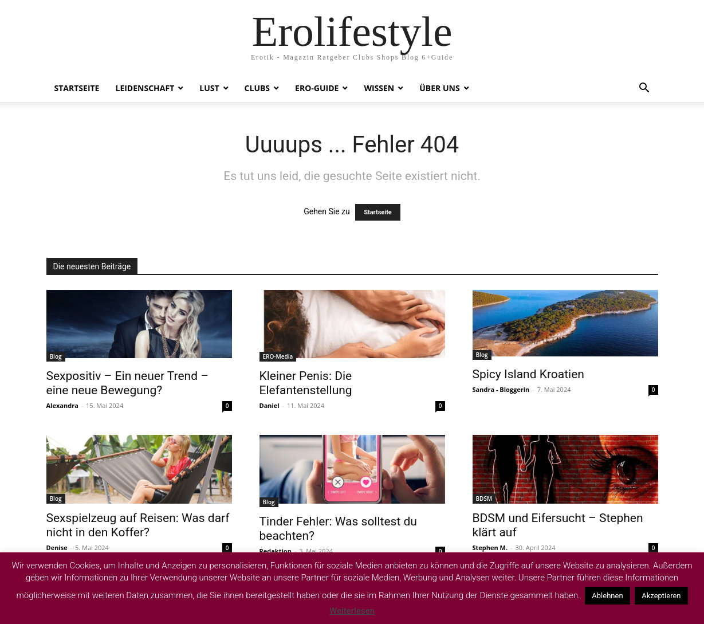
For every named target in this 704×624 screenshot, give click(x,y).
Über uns (439, 88)
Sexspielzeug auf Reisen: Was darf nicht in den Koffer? (138, 525)
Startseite (77, 88)
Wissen (379, 88)
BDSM (484, 499)
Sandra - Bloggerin (501, 389)
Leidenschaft (144, 88)
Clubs (257, 88)
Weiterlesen (352, 611)
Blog (56, 356)
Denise (57, 547)
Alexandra (62, 405)
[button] (644, 89)
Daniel (269, 405)
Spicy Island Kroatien (528, 374)
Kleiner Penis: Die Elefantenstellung (305, 383)
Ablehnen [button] (607, 595)
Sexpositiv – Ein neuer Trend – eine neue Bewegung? (127, 383)
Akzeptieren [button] (661, 595)
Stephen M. (490, 547)
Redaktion (275, 551)
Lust (209, 88)
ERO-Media (278, 356)
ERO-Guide (317, 88)
